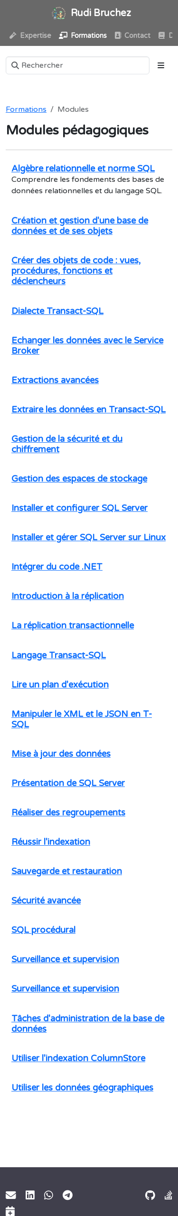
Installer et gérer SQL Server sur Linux (88, 537)
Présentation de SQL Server (68, 783)
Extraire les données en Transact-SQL (88, 409)
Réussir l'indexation (50, 842)
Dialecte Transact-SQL (57, 311)
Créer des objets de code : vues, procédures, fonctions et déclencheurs (76, 270)
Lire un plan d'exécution (60, 685)
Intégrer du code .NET (57, 567)
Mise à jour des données (61, 754)
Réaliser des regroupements (68, 812)
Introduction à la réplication (67, 596)
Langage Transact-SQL (58, 655)
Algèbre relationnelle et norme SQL (83, 168)
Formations (26, 109)
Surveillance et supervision (65, 959)
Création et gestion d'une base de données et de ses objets (79, 225)
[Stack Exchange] (168, 1195)
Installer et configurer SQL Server (79, 508)
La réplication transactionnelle (72, 625)
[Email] (11, 1195)
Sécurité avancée (46, 900)
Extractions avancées (55, 380)
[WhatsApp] (48, 1195)
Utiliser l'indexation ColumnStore (78, 1058)
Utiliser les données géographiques (82, 1087)
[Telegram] (68, 1195)
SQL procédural (43, 930)
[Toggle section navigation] (161, 65)
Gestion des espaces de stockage (79, 479)
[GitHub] (150, 1195)
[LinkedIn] (30, 1195)
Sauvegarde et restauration (66, 871)
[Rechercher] (78, 65)
